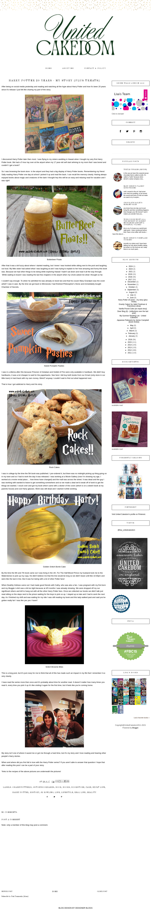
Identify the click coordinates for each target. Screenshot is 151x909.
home (48, 68)
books (66, 787)
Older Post (102, 891)
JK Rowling (47, 792)
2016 (130, 340)
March (131, 331)
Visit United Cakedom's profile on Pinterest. (129, 514)
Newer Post (6, 891)
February (131, 333)
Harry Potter (20, 792)
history (34, 792)
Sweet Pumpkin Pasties (54, 366)
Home (55, 892)
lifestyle (67, 792)
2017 (130, 280)
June (132, 298)
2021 (131, 272)
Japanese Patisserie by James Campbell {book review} (133, 321)
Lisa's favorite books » (142, 718)
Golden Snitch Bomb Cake (54, 567)
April (131, 328)
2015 (130, 342)
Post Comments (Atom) (19, 896)
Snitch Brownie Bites (54, 667)
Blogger (135, 728)
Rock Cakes (54, 467)
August (131, 292)
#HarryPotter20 (22, 787)
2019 (130, 274)
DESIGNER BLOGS (83, 908)
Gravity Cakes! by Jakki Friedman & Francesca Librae (133, 305)
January (132, 336)
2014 (130, 345)
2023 (131, 269)
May (131, 325)
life (57, 792)
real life (80, 792)
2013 (130, 347)
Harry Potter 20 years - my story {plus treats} (132, 301)
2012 (130, 350)
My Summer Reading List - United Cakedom (133, 317)
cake (88, 787)
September (131, 290)
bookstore (77, 787)
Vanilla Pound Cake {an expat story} (133, 309)
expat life (99, 787)
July (131, 295)
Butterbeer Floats (54, 259)
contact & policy (95, 68)
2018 (130, 277)
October (132, 287)
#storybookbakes (43, 787)
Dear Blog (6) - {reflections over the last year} (132, 312)
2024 (131, 266)
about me (68, 68)
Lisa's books (130, 673)
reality (91, 792)
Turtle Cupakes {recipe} (135, 169)
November (132, 284)
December (132, 282)
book (58, 787)
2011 (130, 353)
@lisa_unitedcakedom (126, 530)
